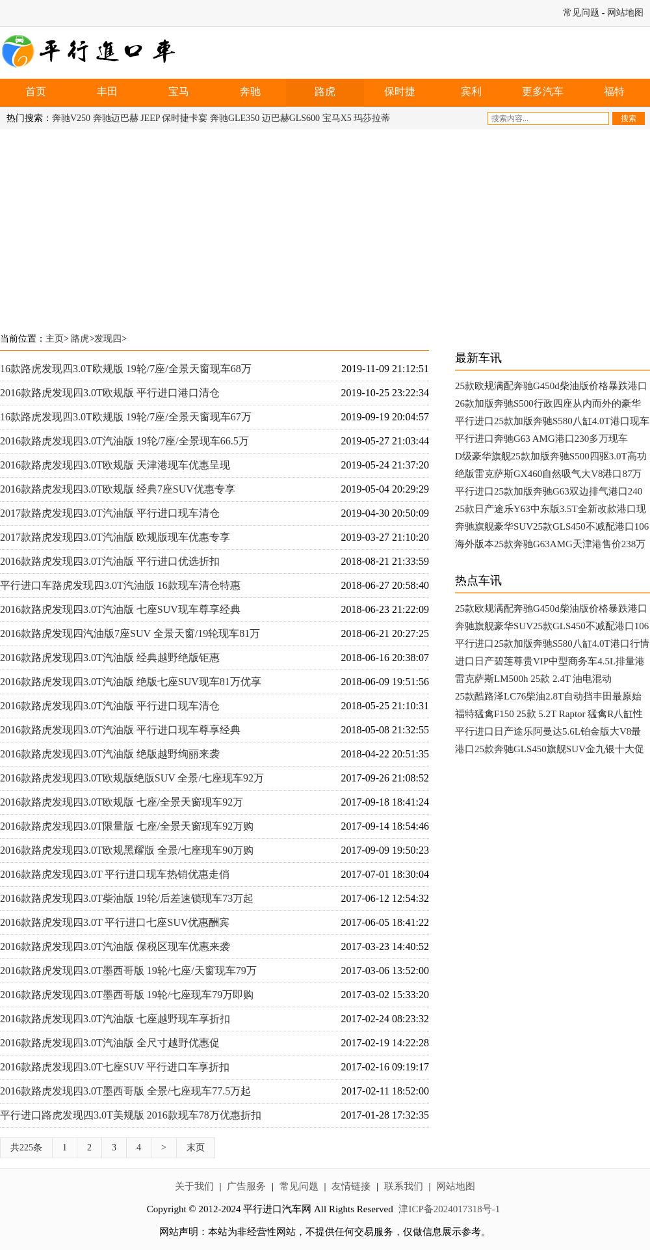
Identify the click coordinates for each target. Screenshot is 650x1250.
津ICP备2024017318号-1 (449, 1209)
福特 (614, 91)
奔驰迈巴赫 (115, 118)
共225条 (26, 1147)
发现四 (108, 339)
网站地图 (625, 13)
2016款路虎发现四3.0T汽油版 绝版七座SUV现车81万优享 (130, 681)
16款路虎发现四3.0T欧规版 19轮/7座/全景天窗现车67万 (126, 416)
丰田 (107, 91)
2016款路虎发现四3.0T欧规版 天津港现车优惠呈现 (115, 464)
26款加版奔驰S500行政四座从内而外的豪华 (548, 403)
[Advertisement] (249, 227)
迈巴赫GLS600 (291, 118)
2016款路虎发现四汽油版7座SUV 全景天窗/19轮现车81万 (130, 633)
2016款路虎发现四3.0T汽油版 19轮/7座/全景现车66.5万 (124, 440)
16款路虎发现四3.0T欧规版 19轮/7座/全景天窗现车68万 (126, 368)
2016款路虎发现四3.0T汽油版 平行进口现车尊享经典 (120, 729)
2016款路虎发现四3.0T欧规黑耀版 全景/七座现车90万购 (127, 850)
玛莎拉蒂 (372, 118)
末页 (196, 1147)
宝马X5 (337, 118)
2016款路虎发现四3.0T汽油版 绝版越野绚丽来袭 (110, 753)
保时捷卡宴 (184, 118)
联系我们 (403, 1186)
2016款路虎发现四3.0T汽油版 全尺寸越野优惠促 (110, 1042)
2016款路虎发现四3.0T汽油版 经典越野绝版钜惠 (110, 657)
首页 (35, 91)
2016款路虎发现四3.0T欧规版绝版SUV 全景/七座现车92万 (132, 777)
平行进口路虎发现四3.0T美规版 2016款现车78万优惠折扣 (130, 1115)
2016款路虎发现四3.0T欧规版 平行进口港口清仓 (110, 392)
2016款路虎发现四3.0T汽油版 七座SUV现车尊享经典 (120, 609)
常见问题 (581, 13)
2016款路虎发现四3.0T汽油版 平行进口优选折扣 (110, 561)
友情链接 (351, 1186)
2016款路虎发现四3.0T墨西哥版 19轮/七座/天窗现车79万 (128, 970)
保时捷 (399, 91)
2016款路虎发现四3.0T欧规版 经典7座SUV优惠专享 (117, 489)
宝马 (178, 91)
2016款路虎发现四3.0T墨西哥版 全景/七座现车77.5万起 (125, 1090)
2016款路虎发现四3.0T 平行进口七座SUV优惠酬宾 (115, 922)
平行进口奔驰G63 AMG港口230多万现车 (541, 438)
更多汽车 (543, 91)
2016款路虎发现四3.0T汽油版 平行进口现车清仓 (110, 705)
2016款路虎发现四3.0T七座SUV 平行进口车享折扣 (115, 1066)
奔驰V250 (71, 118)
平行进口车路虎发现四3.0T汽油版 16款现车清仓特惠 (120, 585)
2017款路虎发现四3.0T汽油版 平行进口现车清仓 (110, 513)
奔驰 (250, 91)
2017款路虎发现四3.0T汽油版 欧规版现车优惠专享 (115, 537)
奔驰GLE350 (234, 118)
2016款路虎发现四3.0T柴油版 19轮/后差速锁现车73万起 (127, 898)
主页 (55, 339)
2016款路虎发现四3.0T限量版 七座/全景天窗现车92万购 (127, 826)
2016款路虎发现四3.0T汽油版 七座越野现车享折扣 (115, 1018)
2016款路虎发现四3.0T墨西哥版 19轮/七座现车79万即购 (127, 994)
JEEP (150, 118)
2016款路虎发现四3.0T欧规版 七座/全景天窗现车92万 (121, 802)
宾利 (471, 91)
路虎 (325, 91)
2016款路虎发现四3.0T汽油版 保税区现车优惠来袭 (115, 946)
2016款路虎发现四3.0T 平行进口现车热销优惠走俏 (114, 874)
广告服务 (246, 1186)
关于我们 (194, 1186)
